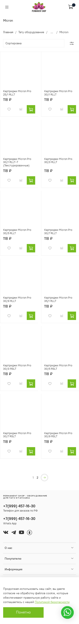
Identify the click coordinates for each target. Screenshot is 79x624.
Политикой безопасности (52, 602)
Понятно (23, 612)
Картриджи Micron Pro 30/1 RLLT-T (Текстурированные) (17, 162)
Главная (8, 32)
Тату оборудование (31, 32)
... (52, 32)
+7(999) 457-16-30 (19, 506)
